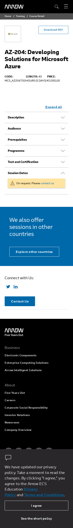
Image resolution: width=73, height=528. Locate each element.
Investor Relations (17, 415)
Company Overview (18, 430)
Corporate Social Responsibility (26, 407)
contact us (47, 183)
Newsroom (12, 422)
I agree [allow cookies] (36, 505)
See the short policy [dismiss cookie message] (36, 518)
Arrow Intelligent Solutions (23, 370)
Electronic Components (21, 355)
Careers (10, 400)
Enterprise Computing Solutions (26, 362)
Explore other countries (34, 252)
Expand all (53, 107)
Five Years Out (15, 393)
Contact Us (20, 301)
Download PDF (53, 29)
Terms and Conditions (44, 494)
